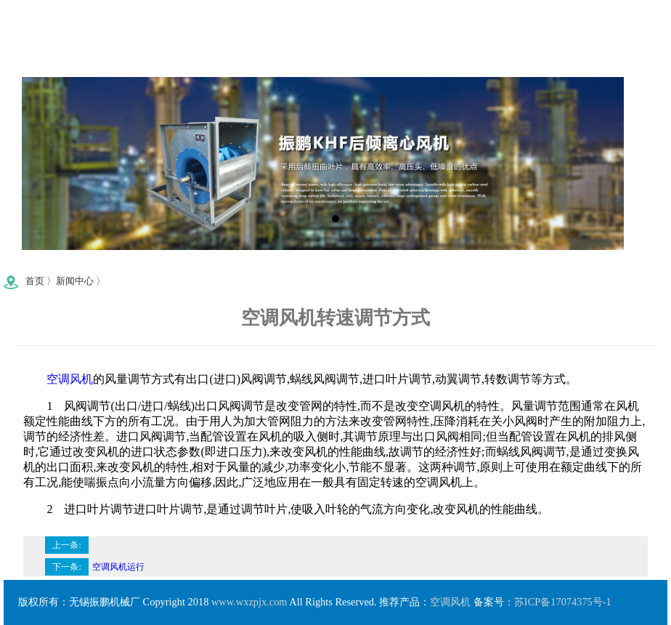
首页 (34, 281)
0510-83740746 (167, 275)
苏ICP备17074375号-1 (562, 602)
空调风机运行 (118, 567)
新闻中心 (75, 281)
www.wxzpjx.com (249, 602)
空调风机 (69, 379)
